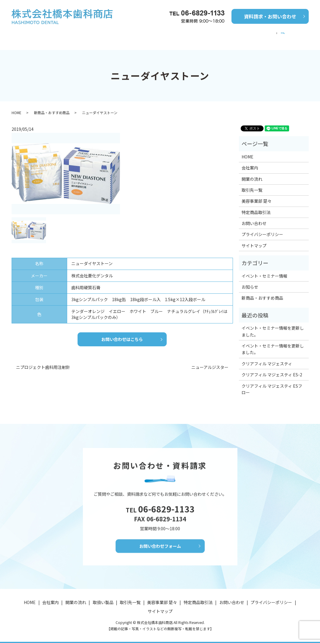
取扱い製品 (103, 603)
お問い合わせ (254, 218)
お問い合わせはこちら (122, 334)
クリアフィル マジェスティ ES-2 (272, 369)
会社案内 (55, 35)
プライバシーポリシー (262, 229)
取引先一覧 (173, 35)
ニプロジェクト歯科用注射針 (43, 363)
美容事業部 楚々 (270, 35)
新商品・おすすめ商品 (130, 35)
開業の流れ (86, 35)
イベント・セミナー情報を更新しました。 (273, 325)
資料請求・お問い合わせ (270, 16)
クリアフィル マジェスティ (267, 358)
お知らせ (250, 281)
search (300, 35)
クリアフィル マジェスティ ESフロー (272, 383)
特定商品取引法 (256, 207)
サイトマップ (254, 240)
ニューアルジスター (209, 363)
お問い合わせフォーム (160, 547)
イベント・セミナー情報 (219, 35)
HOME (28, 35)
